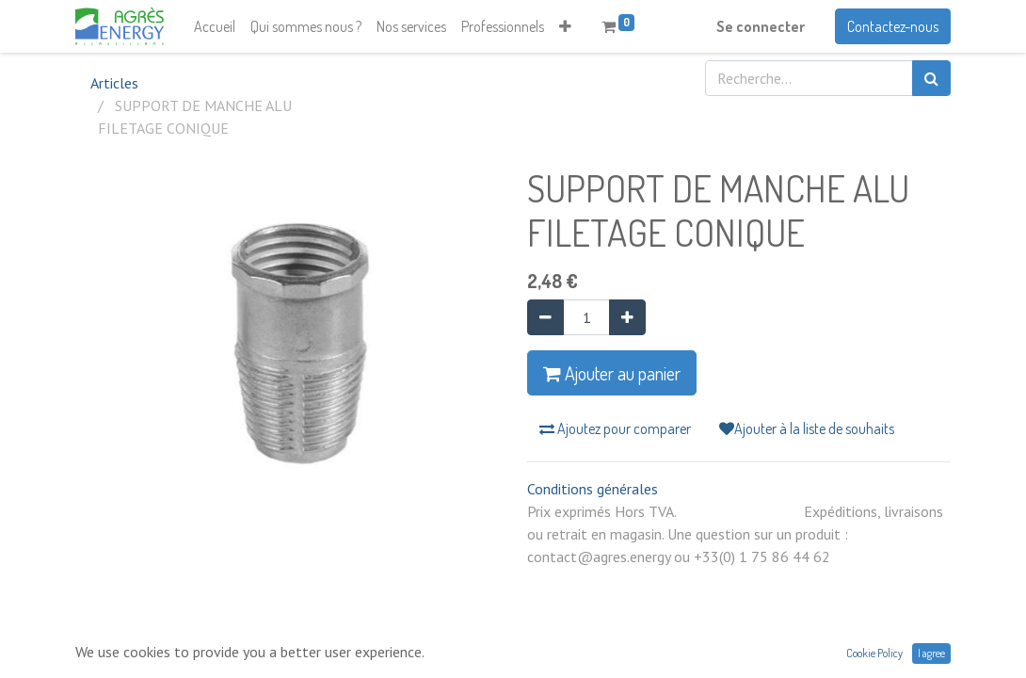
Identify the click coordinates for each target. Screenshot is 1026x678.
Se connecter (760, 26)
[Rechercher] (931, 78)
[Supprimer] (545, 317)
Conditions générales (592, 488)
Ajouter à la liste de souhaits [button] (806, 428)
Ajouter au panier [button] (612, 373)
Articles (114, 82)
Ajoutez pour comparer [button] (615, 428)
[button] (565, 26)
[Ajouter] (627, 317)
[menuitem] (214, 26)
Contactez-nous (892, 26)
